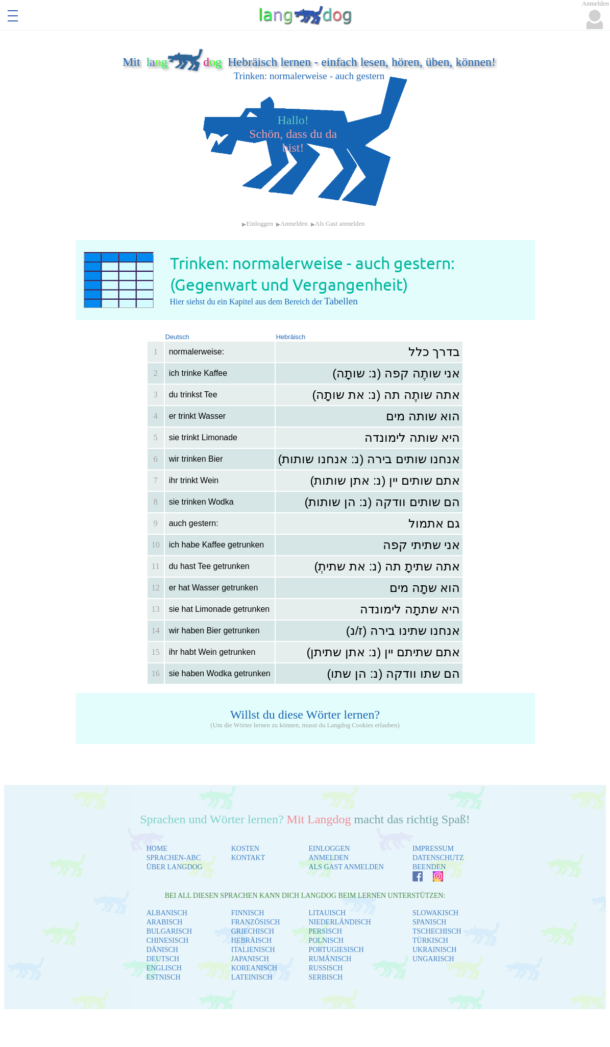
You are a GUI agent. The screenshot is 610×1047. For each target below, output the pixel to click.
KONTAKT (248, 858)
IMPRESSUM (433, 848)
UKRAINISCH (434, 950)
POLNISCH (325, 940)
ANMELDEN (328, 858)
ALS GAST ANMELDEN (346, 867)
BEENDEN (429, 867)
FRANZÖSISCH (255, 922)
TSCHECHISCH (436, 931)
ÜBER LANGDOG (175, 867)
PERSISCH (324, 931)
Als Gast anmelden (339, 223)
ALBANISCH (167, 913)
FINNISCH (247, 913)
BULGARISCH (169, 931)
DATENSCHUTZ (437, 858)
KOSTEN (245, 848)
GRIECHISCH (252, 931)
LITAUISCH (327, 913)
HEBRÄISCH (251, 940)
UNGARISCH (433, 959)
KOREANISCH (254, 968)
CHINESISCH (167, 940)
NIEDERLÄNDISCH (339, 922)
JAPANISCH (250, 959)
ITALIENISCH (253, 950)
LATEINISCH (252, 977)
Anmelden (293, 223)
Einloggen (259, 223)
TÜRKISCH (430, 940)
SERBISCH (325, 977)
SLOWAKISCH (435, 913)
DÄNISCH (162, 950)
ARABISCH (165, 922)
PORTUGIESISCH (335, 950)
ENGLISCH (164, 968)
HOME (157, 848)
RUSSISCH (325, 968)
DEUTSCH (163, 959)
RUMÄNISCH (329, 959)
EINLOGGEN (329, 848)
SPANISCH (429, 922)
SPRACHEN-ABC (174, 858)
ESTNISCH (164, 977)
